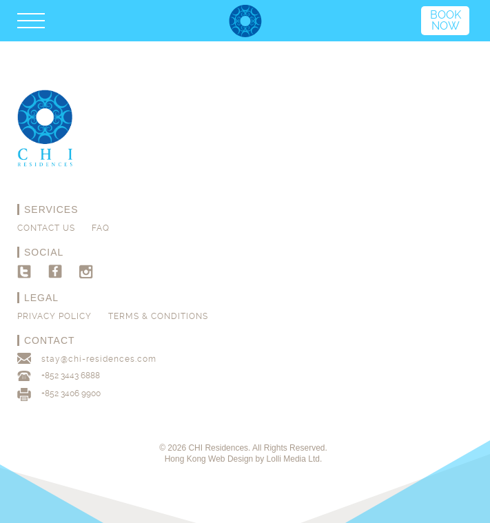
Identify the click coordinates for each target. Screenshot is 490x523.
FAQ (101, 228)
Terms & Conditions (158, 316)
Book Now (445, 20)
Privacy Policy (54, 316)
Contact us (46, 228)
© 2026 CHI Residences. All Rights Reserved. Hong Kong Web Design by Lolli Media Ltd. (243, 453)
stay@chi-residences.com (98, 359)
